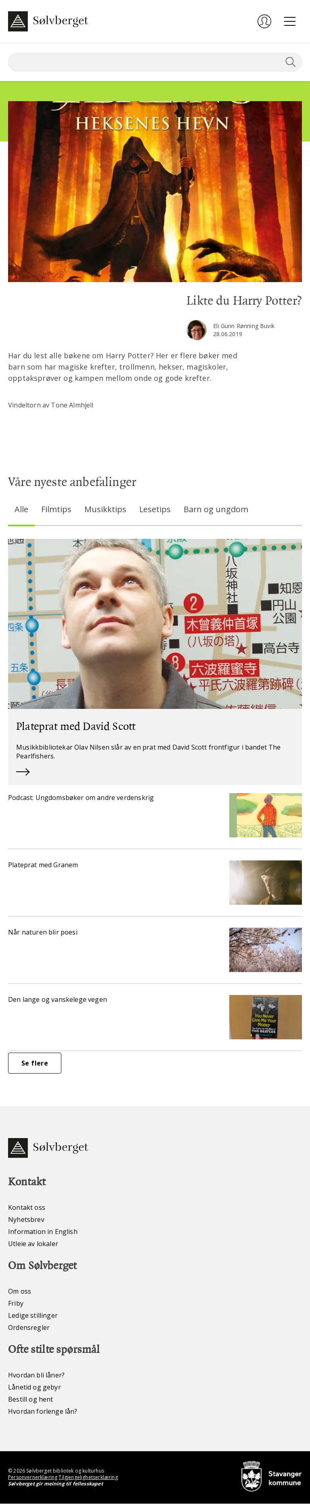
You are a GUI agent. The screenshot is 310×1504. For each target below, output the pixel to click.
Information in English (43, 1232)
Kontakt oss (26, 1207)
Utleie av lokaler (33, 1244)
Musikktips (105, 509)
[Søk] (155, 62)
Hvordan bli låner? (36, 1375)
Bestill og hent (30, 1399)
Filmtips (56, 509)
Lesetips (155, 509)
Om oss (19, 1291)
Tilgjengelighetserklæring (88, 1477)
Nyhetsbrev (26, 1219)
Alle (21, 509)
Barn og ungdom (216, 509)
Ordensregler (29, 1327)
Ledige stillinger (33, 1315)
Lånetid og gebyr (34, 1387)
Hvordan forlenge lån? (43, 1411)
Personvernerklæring (32, 1477)
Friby (15, 1303)
